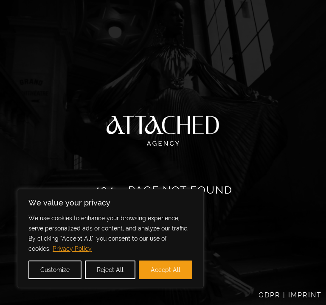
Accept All (165, 269)
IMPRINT (305, 295)
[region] (110, 238)
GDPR (270, 295)
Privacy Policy (72, 248)
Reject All (110, 269)
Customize (55, 269)
